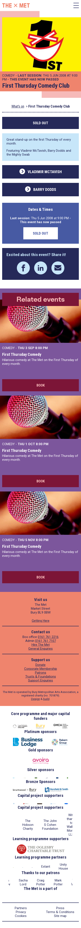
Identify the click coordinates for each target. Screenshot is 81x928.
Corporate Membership (40, 669)
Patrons (40, 673)
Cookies (21, 916)
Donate (40, 665)
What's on (17, 106)
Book (41, 385)
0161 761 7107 (45, 641)
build (46, 699)
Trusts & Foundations (40, 676)
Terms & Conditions (60, 912)
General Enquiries (40, 649)
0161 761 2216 (48, 637)
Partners (21, 908)
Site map (60, 916)
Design (35, 699)
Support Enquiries (40, 680)
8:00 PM (41, 348)
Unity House (63, 866)
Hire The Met (41, 645)
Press (60, 908)
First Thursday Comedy (21, 354)
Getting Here (40, 621)
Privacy (21, 912)
